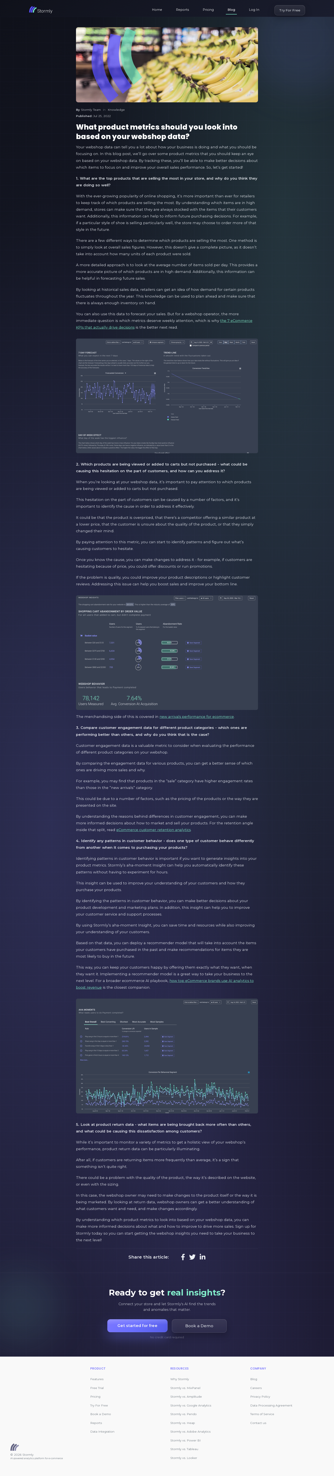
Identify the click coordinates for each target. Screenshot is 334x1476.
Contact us (258, 1423)
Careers (256, 1388)
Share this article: (148, 1257)
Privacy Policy (260, 1396)
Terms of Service (262, 1414)
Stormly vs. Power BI (185, 1440)
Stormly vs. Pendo (183, 1414)
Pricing (208, 10)
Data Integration (102, 1431)
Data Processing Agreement (271, 1405)
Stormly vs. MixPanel (185, 1388)
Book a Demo (100, 1414)
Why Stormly (179, 1379)
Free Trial (97, 1388)
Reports (182, 10)
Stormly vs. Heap (182, 1423)
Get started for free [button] (137, 1325)
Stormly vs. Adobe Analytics (190, 1431)
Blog (231, 10)
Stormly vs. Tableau (184, 1449)
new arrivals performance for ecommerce (198, 716)
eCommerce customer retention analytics (155, 830)
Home (157, 10)
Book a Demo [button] (201, 1325)
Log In (254, 10)
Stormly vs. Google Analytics (190, 1405)
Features (96, 1379)
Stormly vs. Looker (183, 1458)
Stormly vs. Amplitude (186, 1396)
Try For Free (289, 10)
